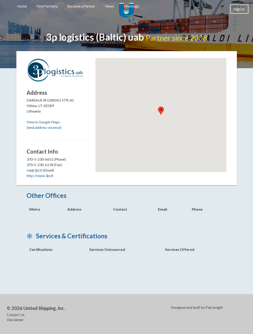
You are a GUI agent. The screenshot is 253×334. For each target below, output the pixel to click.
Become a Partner (81, 6)
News (109, 6)
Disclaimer (15, 319)
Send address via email (44, 127)
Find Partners (47, 6)
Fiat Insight (214, 307)
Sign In (239, 9)
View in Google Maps (43, 122)
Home (22, 6)
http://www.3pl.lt (40, 175)
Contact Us (16, 314)
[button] (161, 111)
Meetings (131, 6)
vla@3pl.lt (34, 170)
